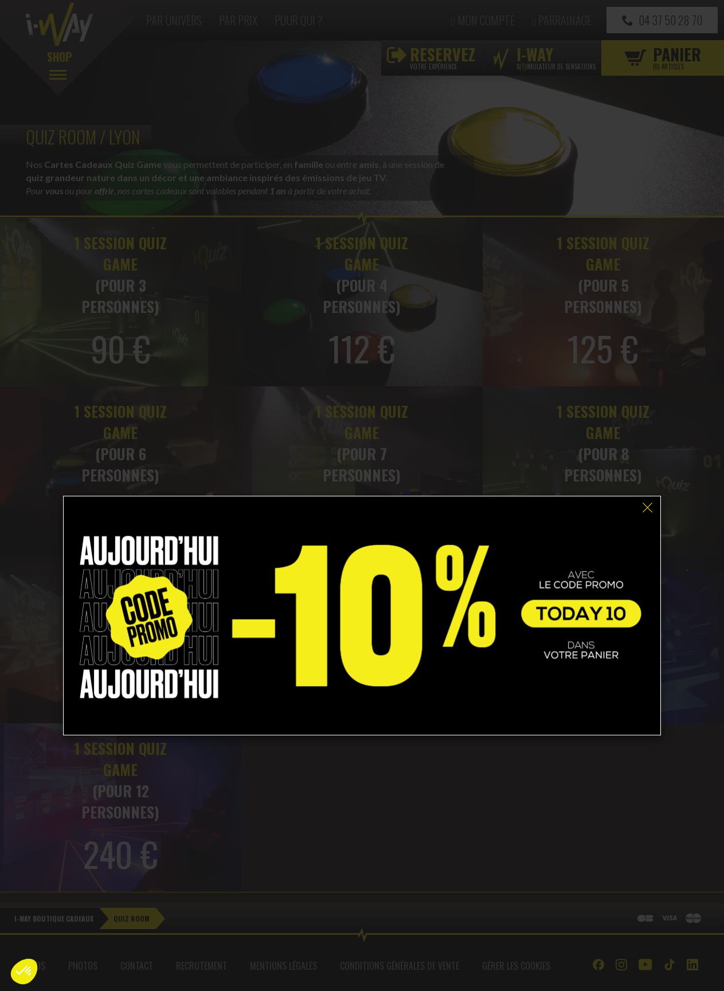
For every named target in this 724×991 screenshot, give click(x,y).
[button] (24, 971)
